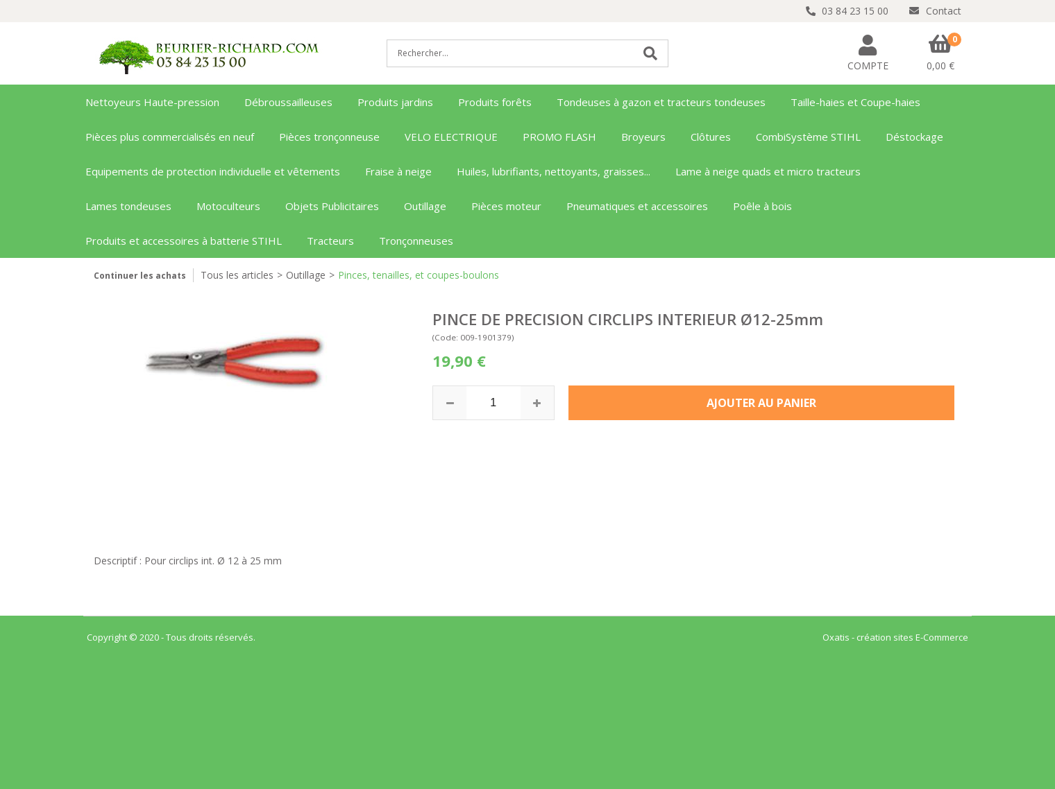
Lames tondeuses (128, 206)
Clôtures (711, 137)
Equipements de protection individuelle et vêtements (212, 171)
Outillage (425, 206)
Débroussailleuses (288, 102)
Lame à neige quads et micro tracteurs (768, 171)
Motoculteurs (228, 206)
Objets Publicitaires (332, 206)
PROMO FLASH (559, 137)
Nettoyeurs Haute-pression (152, 102)
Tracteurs (330, 241)
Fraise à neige (398, 171)
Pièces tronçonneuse (329, 137)
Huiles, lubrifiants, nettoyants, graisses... (553, 171)
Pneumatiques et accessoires (637, 206)
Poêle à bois (762, 206)
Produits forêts (495, 102)
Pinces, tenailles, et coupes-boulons (418, 274)
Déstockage (914, 137)
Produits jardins (395, 102)
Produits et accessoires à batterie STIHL (183, 241)
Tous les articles (237, 274)
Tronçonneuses (416, 241)
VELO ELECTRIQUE (451, 137)
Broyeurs (643, 137)
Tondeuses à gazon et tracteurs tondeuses (661, 102)
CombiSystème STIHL (808, 137)
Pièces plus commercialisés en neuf (169, 137)
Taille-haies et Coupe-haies (855, 102)
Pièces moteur (506, 206)
